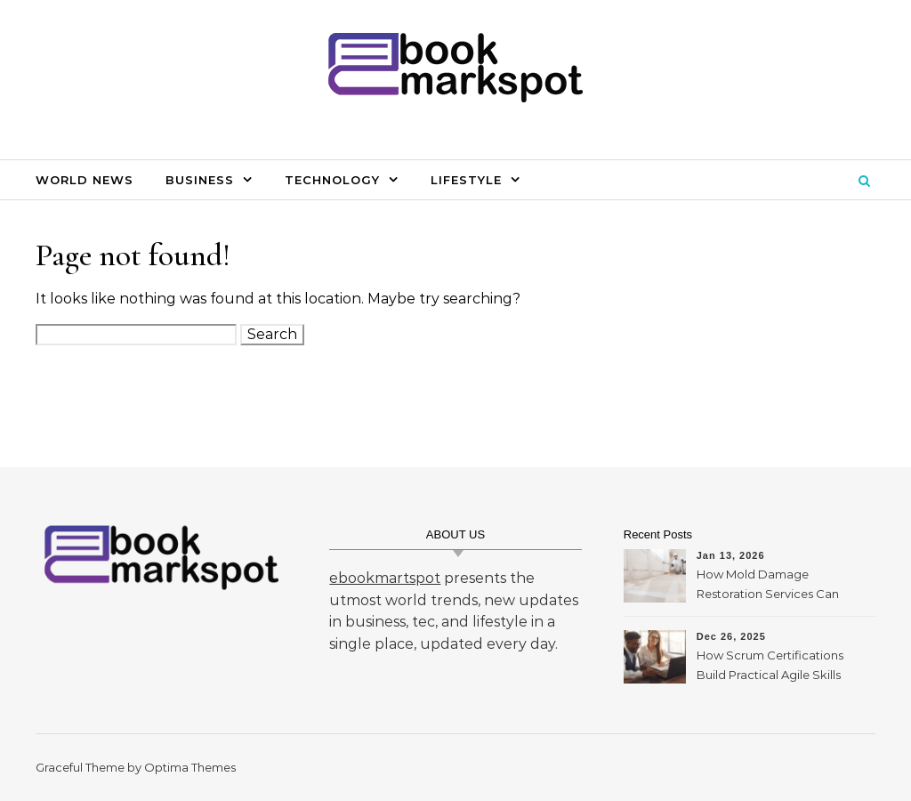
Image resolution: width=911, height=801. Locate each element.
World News (84, 180)
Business (199, 180)
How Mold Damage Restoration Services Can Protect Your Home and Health (768, 586)
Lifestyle (466, 180)
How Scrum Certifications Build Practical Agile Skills (770, 665)
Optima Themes (190, 767)
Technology (332, 180)
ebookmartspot (384, 578)
